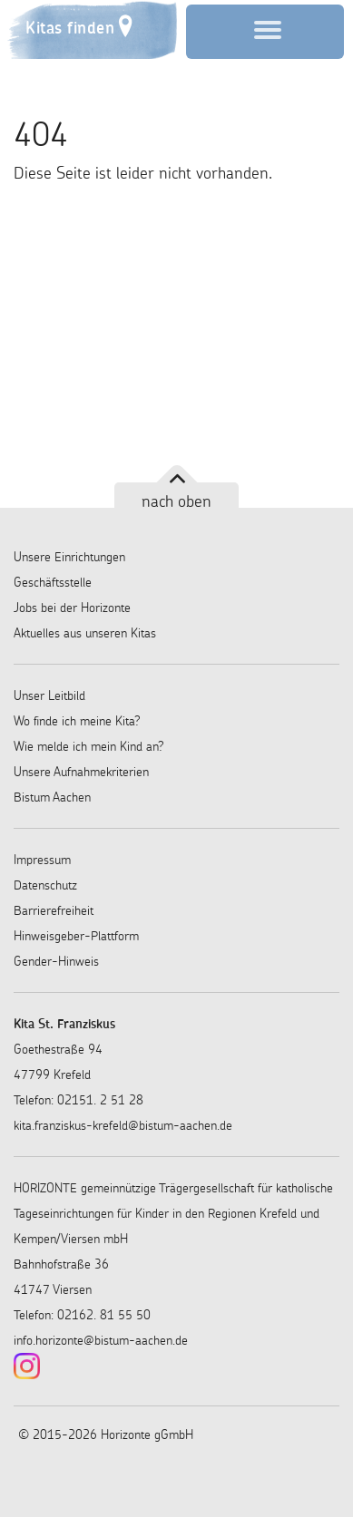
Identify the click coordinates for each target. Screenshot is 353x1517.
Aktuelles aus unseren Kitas (85, 633)
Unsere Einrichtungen (69, 557)
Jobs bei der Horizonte (72, 607)
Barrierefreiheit (53, 910)
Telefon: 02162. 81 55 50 (82, 1315)
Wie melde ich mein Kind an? (89, 746)
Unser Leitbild (49, 695)
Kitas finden (69, 28)
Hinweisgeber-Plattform (76, 936)
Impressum (42, 859)
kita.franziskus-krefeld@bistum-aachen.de (123, 1125)
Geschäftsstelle (53, 582)
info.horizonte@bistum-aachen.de (101, 1340)
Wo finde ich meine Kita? (77, 721)
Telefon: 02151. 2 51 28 (78, 1100)
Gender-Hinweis (56, 961)
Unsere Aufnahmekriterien (81, 771)
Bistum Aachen (52, 797)
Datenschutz (45, 885)
